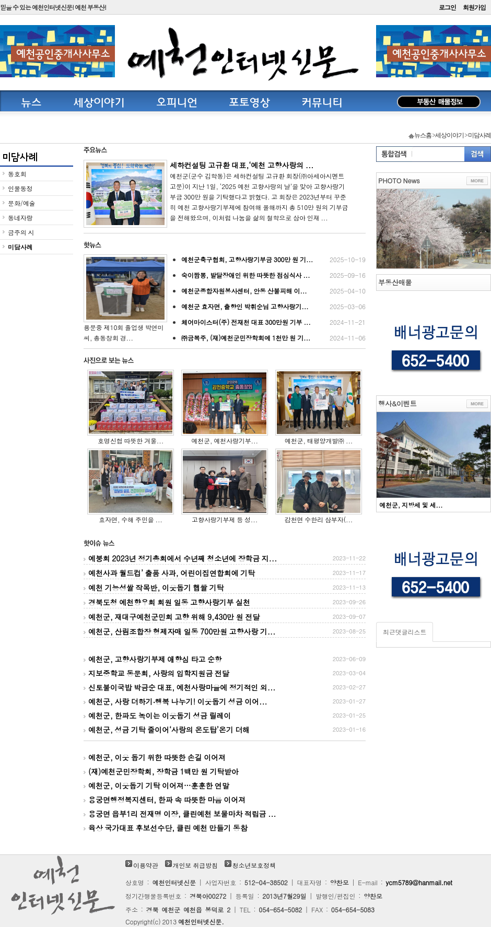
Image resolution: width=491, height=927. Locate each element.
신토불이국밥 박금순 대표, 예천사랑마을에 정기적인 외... (225, 687)
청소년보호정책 (254, 865)
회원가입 (474, 7)
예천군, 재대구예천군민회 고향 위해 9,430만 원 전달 (225, 617)
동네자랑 (20, 217)
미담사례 (20, 246)
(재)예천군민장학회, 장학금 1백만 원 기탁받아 (161, 771)
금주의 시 (21, 232)
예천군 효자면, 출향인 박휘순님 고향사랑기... (273, 306)
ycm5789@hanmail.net (419, 882)
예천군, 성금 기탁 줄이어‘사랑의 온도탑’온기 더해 (225, 729)
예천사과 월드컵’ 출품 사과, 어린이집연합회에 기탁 (225, 573)
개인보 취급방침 (195, 865)
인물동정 (20, 188)
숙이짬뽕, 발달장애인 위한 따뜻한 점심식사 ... (273, 275)
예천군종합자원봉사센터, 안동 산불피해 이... (273, 291)
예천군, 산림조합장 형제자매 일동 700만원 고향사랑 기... (225, 631)
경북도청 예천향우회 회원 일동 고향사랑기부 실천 (225, 602)
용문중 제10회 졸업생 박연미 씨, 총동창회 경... (125, 298)
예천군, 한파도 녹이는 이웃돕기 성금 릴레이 (225, 715)
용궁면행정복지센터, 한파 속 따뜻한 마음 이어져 (164, 799)
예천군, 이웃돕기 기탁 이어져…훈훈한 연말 (156, 785)
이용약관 (145, 865)
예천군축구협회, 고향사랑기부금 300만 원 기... (273, 259)
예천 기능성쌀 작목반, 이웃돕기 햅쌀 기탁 (225, 587)
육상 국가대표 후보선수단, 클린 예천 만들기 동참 (166, 828)
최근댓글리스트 (404, 631)
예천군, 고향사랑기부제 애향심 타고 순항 (225, 659)
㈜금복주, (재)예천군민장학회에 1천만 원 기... (273, 338)
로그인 (447, 7)
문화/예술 (22, 202)
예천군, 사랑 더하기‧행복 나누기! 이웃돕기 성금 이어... (225, 701)
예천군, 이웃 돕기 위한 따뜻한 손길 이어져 (155, 757)
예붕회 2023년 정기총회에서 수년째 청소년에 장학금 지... (225, 558)
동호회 (17, 173)
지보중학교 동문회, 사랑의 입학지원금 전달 (225, 673)
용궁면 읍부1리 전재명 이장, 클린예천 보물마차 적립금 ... (180, 813)
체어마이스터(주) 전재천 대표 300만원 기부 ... (273, 322)
